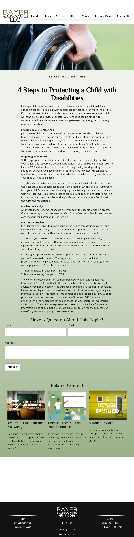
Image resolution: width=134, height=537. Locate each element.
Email (71, 317)
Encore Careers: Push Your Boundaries (64, 417)
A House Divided (101, 415)
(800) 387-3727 (115, 519)
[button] (34, 8)
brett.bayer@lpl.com (67, 526)
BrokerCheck (94, 535)
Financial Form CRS (69, 531)
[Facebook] (62, 515)
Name (8, 317)
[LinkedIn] (71, 515)
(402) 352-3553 (114, 515)
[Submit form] (12, 359)
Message (10, 334)
